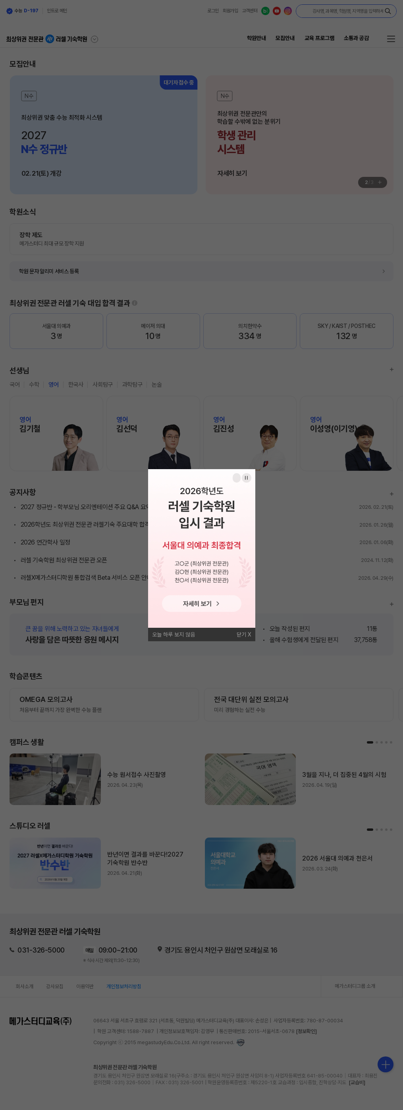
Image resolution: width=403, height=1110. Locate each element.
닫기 (241, 634)
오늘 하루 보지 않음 (173, 634)
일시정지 (246, 478)
